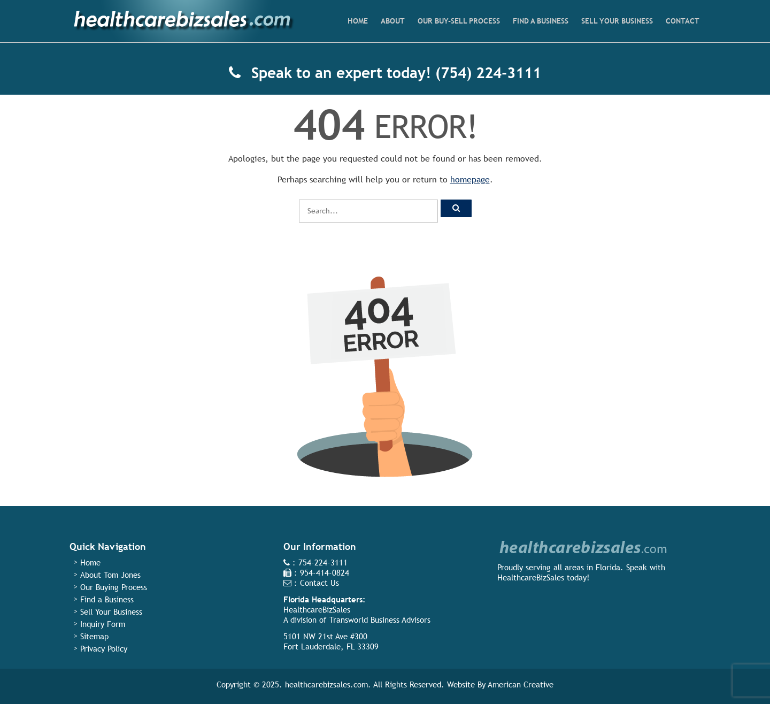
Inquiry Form (102, 624)
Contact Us (319, 582)
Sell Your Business (111, 611)
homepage (470, 179)
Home (90, 562)
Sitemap (94, 636)
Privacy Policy (103, 648)
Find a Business (107, 599)
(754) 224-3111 (488, 72)
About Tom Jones (110, 574)
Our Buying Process (113, 587)
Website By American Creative (500, 684)
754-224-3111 (323, 562)
